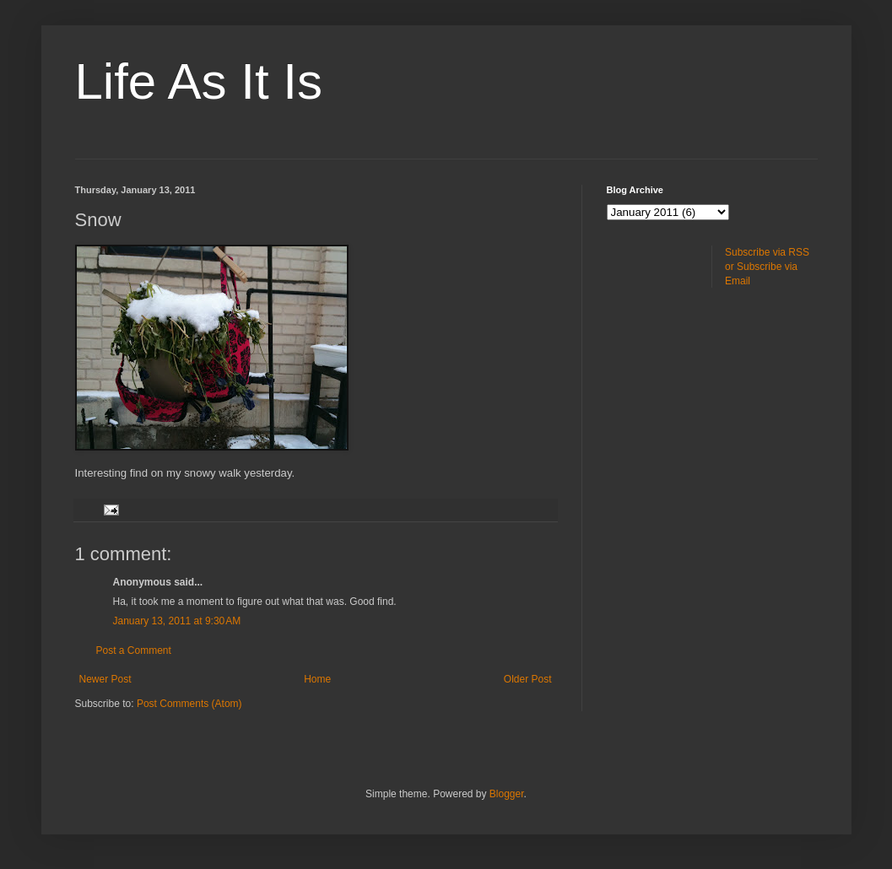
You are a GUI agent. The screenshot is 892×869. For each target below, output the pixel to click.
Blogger (506, 794)
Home (317, 679)
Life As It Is (198, 81)
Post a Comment (133, 650)
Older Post (528, 679)
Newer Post (105, 679)
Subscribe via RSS (767, 252)
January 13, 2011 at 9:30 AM (177, 621)
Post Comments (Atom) (189, 704)
